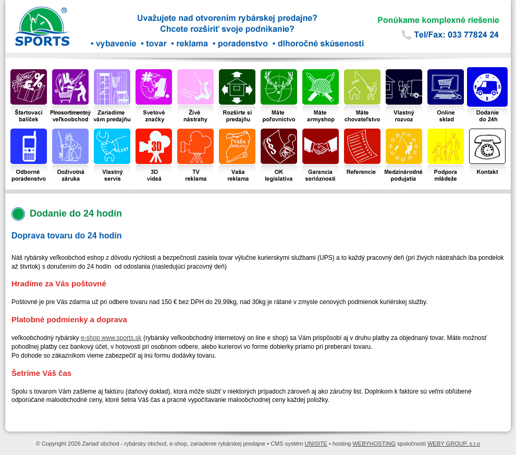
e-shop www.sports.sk (111, 338)
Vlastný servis (112, 130)
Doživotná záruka (70, 130)
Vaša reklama (237, 130)
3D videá (154, 130)
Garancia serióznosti (320, 130)
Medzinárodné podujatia (404, 130)
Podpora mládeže (446, 130)
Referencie (362, 130)
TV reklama (195, 130)
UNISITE (316, 443)
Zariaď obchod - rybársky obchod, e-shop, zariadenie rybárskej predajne (94, 31)
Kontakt (487, 130)
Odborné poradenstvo (28, 130)
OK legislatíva (278, 130)
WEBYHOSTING (374, 443)
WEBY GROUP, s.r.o (453, 443)
